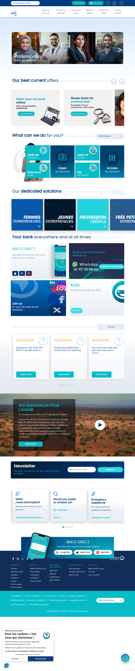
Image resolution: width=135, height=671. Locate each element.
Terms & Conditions (33, 596)
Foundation (34, 578)
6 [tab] (74, 385)
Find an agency (16, 584)
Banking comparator (36, 600)
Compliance (34, 575)
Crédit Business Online (77, 572)
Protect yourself (118, 11)
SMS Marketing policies (38, 605)
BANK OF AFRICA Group (38, 568)
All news (111, 327)
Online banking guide (58, 600)
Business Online (74, 568)
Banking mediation (76, 596)
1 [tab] (60, 385)
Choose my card (76, 11)
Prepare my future (104, 11)
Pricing (62, 596)
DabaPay (53, 574)
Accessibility (16, 596)
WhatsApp (60, 510)
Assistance (14, 578)
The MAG (14, 568)
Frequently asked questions (30, 518)
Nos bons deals (16, 587)
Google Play (63, 552)
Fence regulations (18, 605)
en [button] (121, 3)
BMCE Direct (79, 3)
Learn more (26, 374)
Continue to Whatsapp (111, 267)
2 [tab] (63, 385)
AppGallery (103, 552)
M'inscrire (110, 470)
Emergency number (102, 518)
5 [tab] (71, 385)
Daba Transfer (55, 580)
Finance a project (90, 11)
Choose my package (61, 11)
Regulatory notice (77, 600)
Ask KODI (76, 310)
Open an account (45, 11)
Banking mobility (17, 600)
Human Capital (35, 581)
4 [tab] (69, 385)
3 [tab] (66, 385)
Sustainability (35, 572)
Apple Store (83, 552)
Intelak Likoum (55, 577)
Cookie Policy (50, 596)
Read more (30, 444)
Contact (14, 581)
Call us (57, 518)
